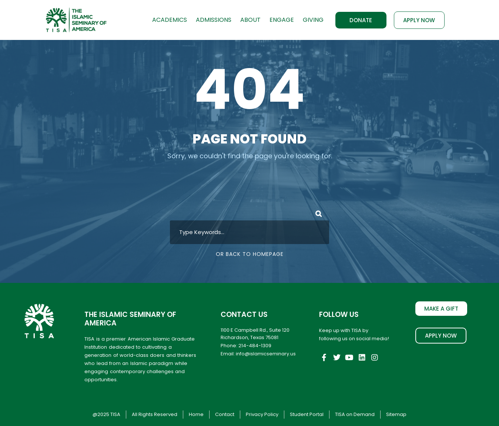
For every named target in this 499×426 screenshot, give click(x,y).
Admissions (213, 20)
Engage (281, 20)
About (250, 20)
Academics (169, 20)
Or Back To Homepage (250, 254)
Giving (313, 20)
